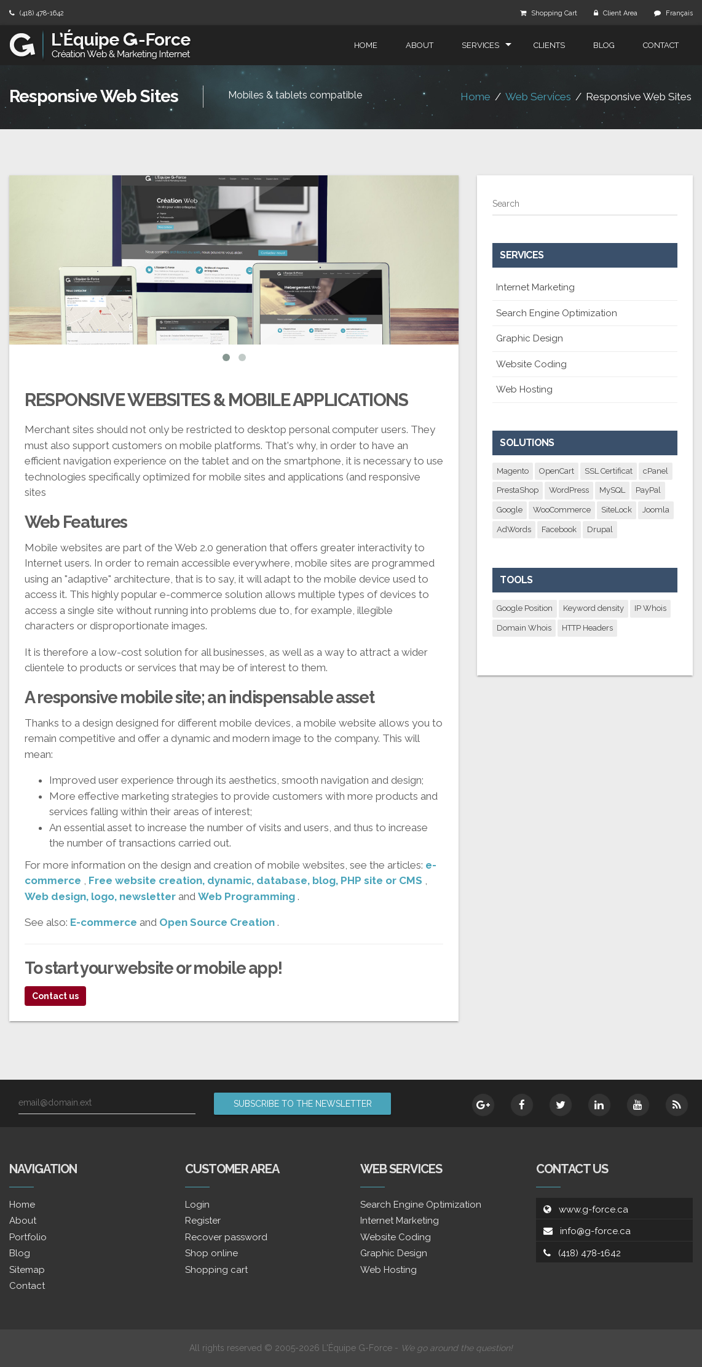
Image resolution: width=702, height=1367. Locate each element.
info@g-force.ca (595, 1231)
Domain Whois (524, 627)
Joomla (655, 509)
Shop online (211, 1253)
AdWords (514, 529)
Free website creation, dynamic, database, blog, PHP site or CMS (255, 880)
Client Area (620, 13)
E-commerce (103, 922)
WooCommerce (562, 509)
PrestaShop (517, 490)
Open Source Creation (217, 922)
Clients (549, 45)
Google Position (525, 608)
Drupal (600, 529)
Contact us (55, 996)
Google (510, 509)
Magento (513, 471)
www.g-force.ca (593, 1209)
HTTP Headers (587, 627)
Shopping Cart (554, 13)
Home (365, 45)
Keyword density (593, 608)
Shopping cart (216, 1269)
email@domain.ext (55, 1102)
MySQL (612, 490)
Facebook (559, 529)
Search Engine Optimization (556, 313)
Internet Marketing (535, 287)
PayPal (648, 490)
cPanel (655, 471)
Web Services (538, 96)
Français (679, 13)
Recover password (226, 1237)
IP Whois (650, 608)
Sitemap (27, 1269)
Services (480, 45)
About (419, 45)
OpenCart (556, 471)
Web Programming (246, 896)
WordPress (569, 490)
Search (505, 204)
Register (203, 1220)
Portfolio (28, 1237)
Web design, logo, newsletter (100, 896)
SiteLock (616, 509)
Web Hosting (524, 389)
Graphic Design (529, 338)
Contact (661, 45)
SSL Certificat (609, 471)
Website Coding (531, 364)
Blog (604, 45)
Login (197, 1204)
